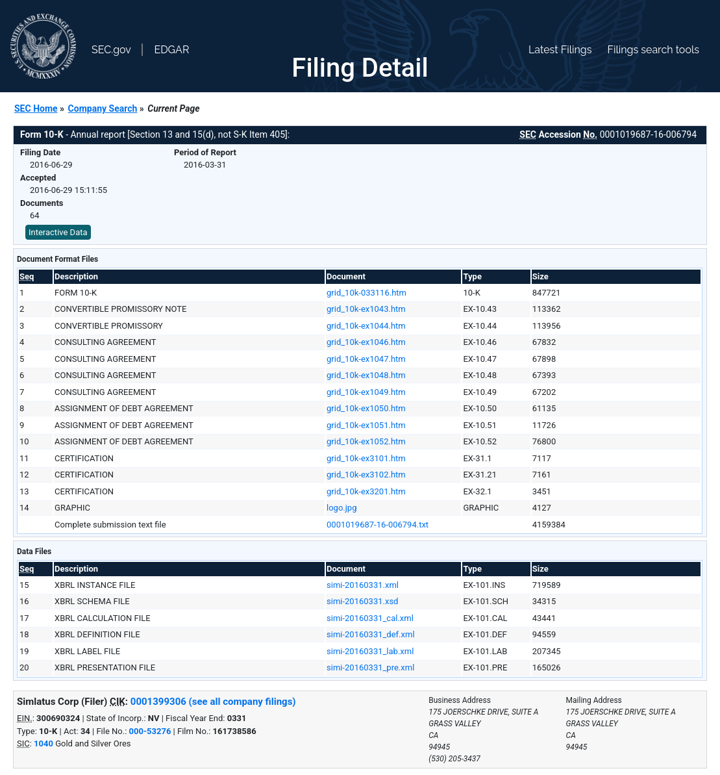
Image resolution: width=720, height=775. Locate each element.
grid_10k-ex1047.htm (366, 359)
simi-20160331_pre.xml (370, 667)
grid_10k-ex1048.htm (366, 375)
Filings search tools (653, 50)
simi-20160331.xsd (362, 601)
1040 (43, 743)
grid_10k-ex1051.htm (366, 425)
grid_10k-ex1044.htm (366, 326)
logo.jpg (341, 508)
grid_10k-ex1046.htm (366, 342)
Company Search (103, 108)
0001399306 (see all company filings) (213, 701)
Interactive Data (58, 232)
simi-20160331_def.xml (371, 634)
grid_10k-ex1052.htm (366, 441)
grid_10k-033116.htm (366, 293)
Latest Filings (559, 50)
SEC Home (36, 108)
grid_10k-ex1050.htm (366, 408)
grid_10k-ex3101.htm (366, 458)
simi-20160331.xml (363, 585)
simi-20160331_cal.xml (370, 618)
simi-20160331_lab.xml (370, 651)
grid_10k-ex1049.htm (366, 392)
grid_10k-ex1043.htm (366, 309)
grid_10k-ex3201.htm (366, 491)
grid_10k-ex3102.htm (366, 474)
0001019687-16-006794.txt (377, 524)
